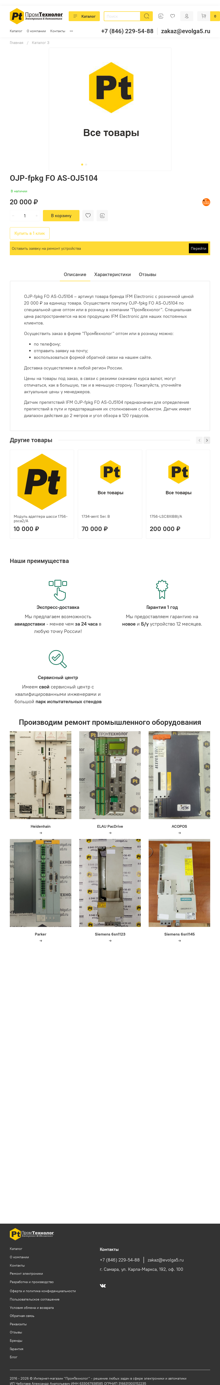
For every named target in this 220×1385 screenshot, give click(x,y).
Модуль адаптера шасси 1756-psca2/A (40, 518)
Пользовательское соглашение (35, 1299)
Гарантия (16, 1349)
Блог (13, 1357)
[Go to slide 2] (86, 165)
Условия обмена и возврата (32, 1307)
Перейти (198, 248)
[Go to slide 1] (82, 165)
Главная (16, 42)
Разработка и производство (32, 1282)
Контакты (57, 31)
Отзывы (16, 1332)
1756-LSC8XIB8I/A (166, 516)
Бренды (16, 1340)
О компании (36, 31)
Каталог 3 (40, 42)
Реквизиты (18, 1324)
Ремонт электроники (26, 1273)
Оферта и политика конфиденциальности (43, 1291)
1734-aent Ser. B (96, 516)
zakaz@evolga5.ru (185, 31)
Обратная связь (22, 1316)
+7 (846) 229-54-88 (127, 31)
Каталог (84, 16)
